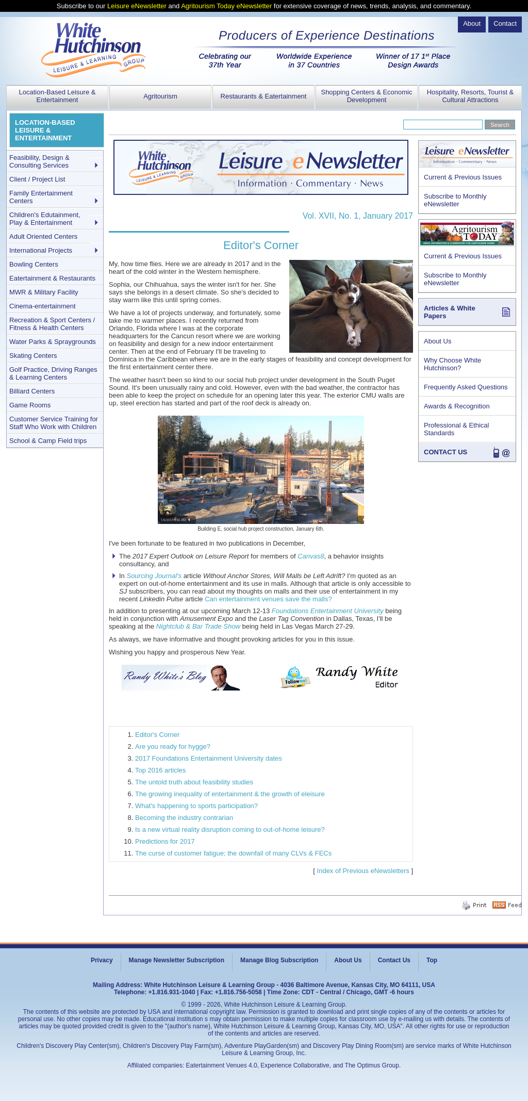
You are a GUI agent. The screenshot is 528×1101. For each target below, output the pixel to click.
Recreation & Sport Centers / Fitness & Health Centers (52, 324)
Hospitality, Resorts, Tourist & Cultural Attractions (470, 96)
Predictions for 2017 (165, 841)
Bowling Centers (33, 264)
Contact (505, 23)
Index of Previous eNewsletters (363, 871)
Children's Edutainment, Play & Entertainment (44, 218)
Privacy (102, 960)
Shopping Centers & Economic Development (366, 96)
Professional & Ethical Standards (456, 429)
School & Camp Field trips (48, 441)
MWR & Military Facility (43, 292)
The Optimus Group (372, 1065)
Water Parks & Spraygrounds (52, 342)
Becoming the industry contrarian (184, 817)
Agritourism (160, 96)
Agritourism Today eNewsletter (226, 6)
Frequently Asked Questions (466, 387)
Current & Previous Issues (463, 177)
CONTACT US (445, 452)
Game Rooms (30, 405)
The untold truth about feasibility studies (194, 782)
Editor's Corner (157, 734)
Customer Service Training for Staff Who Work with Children (53, 423)
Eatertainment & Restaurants (52, 278)
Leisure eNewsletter (137, 6)
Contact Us (394, 960)
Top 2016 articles (160, 770)
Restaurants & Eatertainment (264, 96)
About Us (437, 341)
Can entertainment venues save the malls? (268, 599)
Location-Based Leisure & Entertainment (57, 96)
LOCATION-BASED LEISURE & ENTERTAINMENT (45, 130)
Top (431, 960)
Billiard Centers (32, 391)
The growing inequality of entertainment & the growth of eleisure (230, 794)
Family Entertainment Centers (41, 197)
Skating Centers (33, 355)
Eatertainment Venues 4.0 (221, 1065)
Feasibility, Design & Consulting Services (39, 161)
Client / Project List (37, 179)
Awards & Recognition (457, 406)
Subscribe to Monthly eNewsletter (455, 200)
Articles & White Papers (449, 312)
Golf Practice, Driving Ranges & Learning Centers (53, 373)
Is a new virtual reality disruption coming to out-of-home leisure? (230, 829)
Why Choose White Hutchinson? (452, 364)
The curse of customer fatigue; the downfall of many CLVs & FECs (233, 853)
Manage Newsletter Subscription (176, 960)
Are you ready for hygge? (172, 746)
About (472, 23)
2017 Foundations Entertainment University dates (208, 758)
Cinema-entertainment (42, 306)
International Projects (40, 250)
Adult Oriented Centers (43, 236)
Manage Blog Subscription (279, 960)
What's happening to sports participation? (196, 806)
